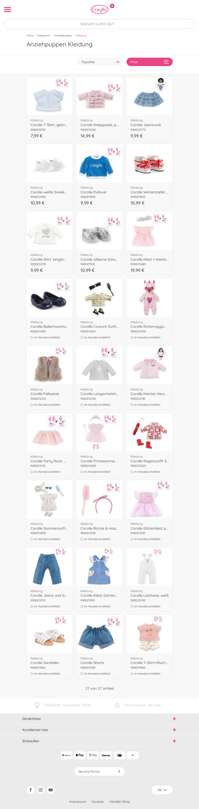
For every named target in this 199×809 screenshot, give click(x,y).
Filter (150, 61)
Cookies (98, 802)
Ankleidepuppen (63, 35)
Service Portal (100, 771)
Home (30, 35)
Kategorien (43, 35)
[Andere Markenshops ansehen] (112, 6)
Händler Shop (119, 802)
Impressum (77, 802)
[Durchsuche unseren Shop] (99, 24)
